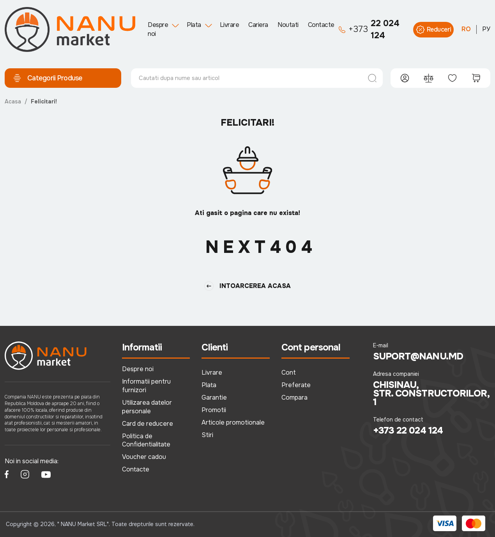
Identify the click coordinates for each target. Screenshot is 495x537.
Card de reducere (147, 424)
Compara (294, 397)
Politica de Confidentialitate (146, 440)
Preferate (296, 385)
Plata (194, 25)
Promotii (214, 410)
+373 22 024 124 (408, 430)
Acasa (13, 101)
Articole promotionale (233, 422)
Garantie (214, 397)
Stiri (207, 435)
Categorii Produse (47, 78)
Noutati (288, 25)
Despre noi (158, 29)
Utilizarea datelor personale (147, 406)
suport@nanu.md (418, 356)
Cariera (258, 25)
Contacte (321, 25)
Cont (288, 372)
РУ (486, 29)
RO (466, 29)
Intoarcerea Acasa (247, 286)
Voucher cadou (144, 457)
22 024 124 (369, 29)
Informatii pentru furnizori (146, 385)
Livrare (229, 25)
